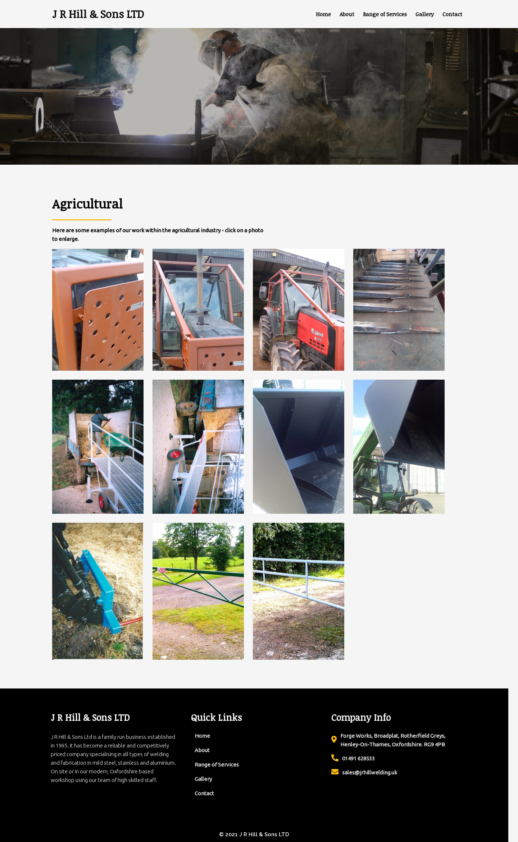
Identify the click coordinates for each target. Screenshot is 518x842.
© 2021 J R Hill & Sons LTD (259, 834)
